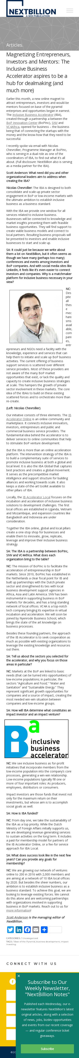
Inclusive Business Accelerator (33, 115)
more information (18, 910)
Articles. (14, 45)
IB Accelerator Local (36, 497)
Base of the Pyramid (24, 941)
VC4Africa (12, 127)
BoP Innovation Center (21, 123)
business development (48, 941)
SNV (55, 123)
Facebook (15, 981)
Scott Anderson (17, 917)
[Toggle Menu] (69, 10)
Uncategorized (30, 938)
